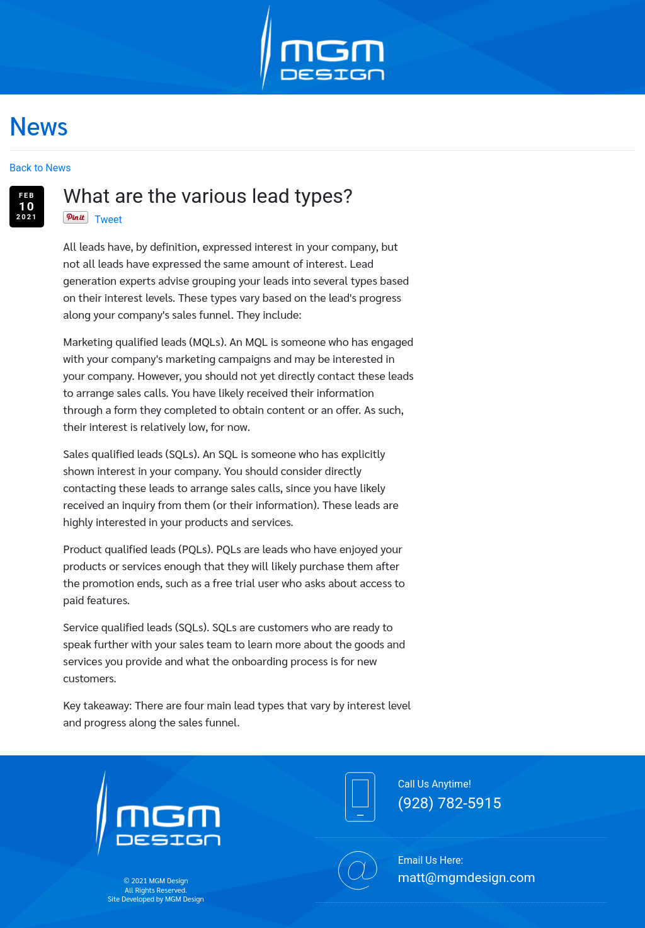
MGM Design (184, 898)
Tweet (108, 220)
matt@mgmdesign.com (466, 877)
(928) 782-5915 (449, 803)
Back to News (40, 168)
